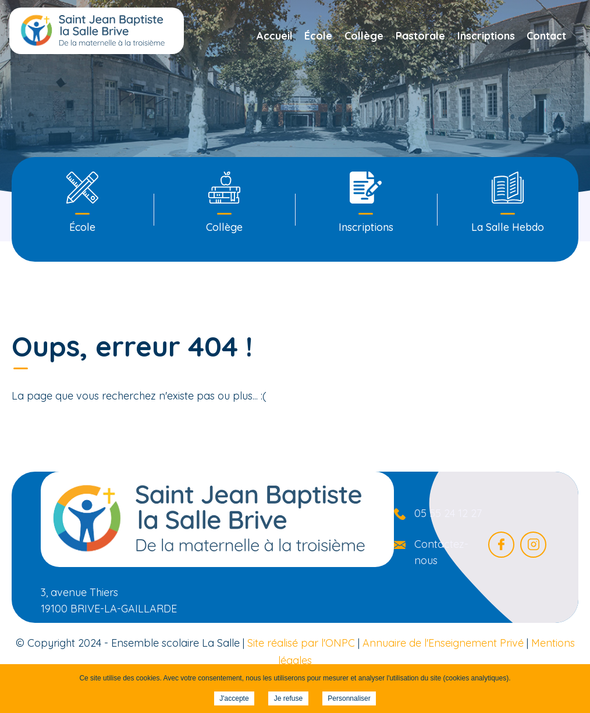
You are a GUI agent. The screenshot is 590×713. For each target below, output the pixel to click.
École (318, 35)
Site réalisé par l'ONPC (301, 643)
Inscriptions (486, 35)
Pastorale (420, 35)
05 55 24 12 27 (448, 513)
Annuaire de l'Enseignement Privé (443, 643)
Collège (363, 35)
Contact (546, 35)
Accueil (275, 35)
